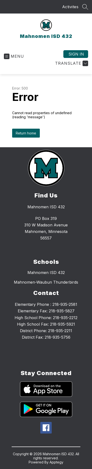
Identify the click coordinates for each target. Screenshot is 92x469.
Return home (26, 133)
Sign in (76, 54)
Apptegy (56, 462)
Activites (70, 6)
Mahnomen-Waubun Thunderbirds (46, 282)
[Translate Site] (71, 63)
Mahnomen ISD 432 (46, 272)
